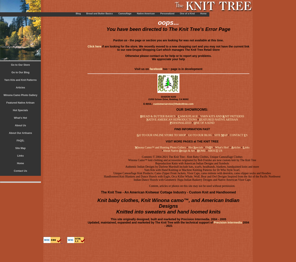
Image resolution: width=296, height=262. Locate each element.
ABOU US (215, 150)
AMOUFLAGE (188, 116)
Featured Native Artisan (20, 102)
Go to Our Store (20, 64)
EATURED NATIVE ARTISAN (218, 119)
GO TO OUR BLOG (200, 135)
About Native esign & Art (179, 150)
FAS (209, 147)
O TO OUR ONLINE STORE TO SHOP (161, 135)
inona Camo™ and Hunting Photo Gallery (160, 147)
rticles (235, 147)
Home (203, 13)
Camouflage (124, 13)
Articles (20, 87)
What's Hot (20, 117)
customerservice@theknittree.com (173, 104)
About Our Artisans (20, 133)
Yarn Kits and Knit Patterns (20, 80)
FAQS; (20, 140)
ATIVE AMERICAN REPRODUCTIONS (171, 119)
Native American (146, 13)
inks (245, 147)
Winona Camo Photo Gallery (20, 95)
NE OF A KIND (204, 122)
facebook (156, 69)
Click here (95, 46)
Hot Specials (20, 110)
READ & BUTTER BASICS (157, 116)
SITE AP (221, 135)
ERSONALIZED (180, 122)
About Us (20, 125)
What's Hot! (222, 147)
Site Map (20, 148)
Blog (78, 13)
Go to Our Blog (20, 72)
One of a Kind (187, 13)
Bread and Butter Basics (99, 13)
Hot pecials (195, 147)
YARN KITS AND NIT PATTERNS (222, 116)
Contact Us (20, 170)
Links (20, 155)
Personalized (167, 13)
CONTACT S (239, 135)
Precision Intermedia (227, 222)
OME (201, 150)
